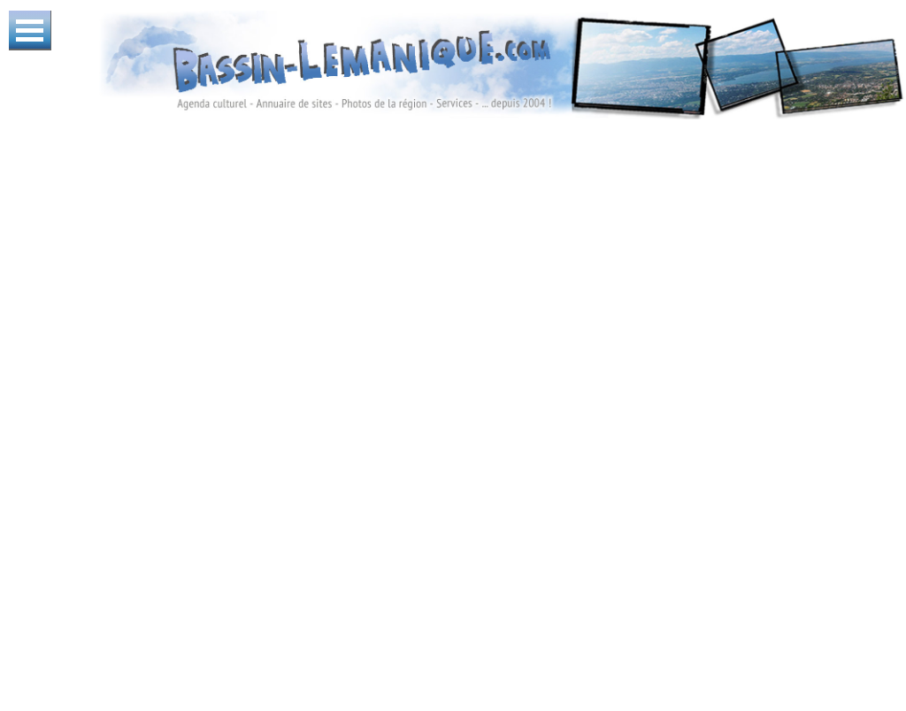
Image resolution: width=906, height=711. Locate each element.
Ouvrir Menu (30, 30)
